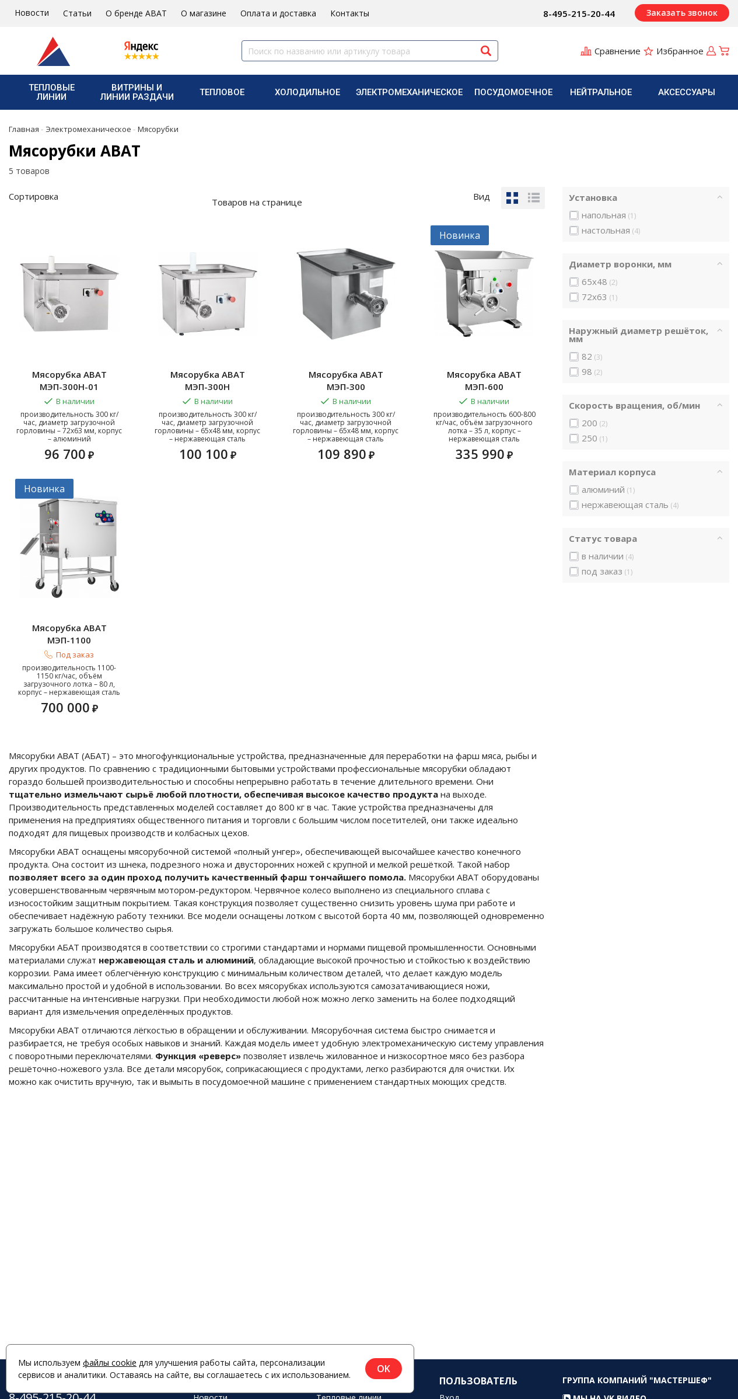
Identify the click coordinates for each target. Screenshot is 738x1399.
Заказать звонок (682, 12)
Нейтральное (601, 92)
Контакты (349, 13)
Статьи (77, 13)
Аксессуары (686, 92)
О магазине (203, 13)
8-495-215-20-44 (579, 13)
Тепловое (222, 92)
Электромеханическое (409, 92)
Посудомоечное (513, 92)
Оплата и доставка (278, 13)
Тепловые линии (52, 92)
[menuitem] (51, 92)
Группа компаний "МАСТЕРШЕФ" (637, 1391)
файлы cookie (110, 1362)
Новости (32, 12)
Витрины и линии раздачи (137, 92)
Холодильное (307, 92)
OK (383, 1368)
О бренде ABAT (136, 13)
